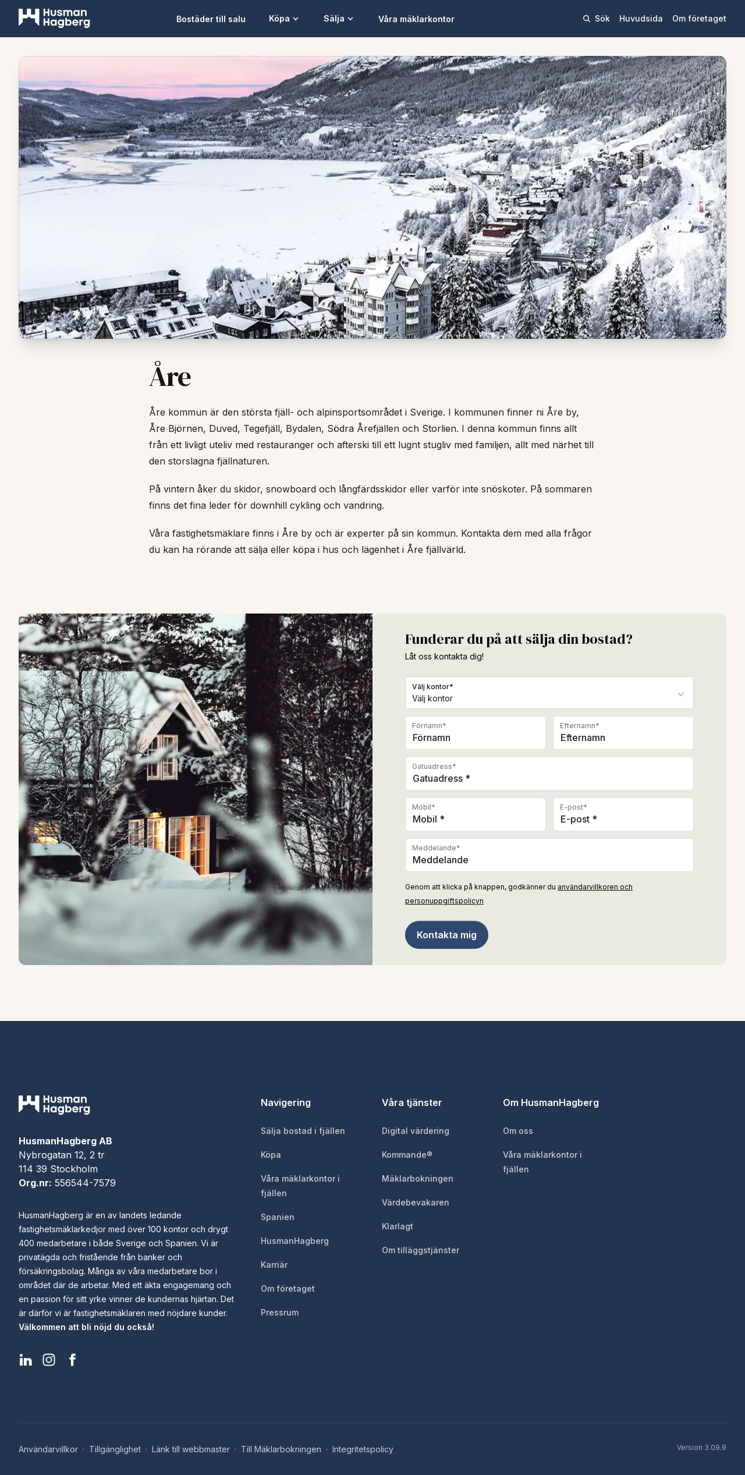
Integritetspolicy (362, 1449)
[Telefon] (475, 814)
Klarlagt (397, 1226)
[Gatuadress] (549, 773)
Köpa (284, 18)
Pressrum (280, 1312)
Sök (596, 18)
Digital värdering (415, 1131)
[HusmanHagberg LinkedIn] (26, 1360)
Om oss (518, 1131)
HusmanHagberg (295, 1241)
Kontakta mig (447, 935)
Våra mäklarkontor (416, 19)
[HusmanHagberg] (54, 19)
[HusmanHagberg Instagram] (49, 1360)
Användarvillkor (48, 1449)
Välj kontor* (432, 686)
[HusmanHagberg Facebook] (72, 1360)
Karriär (274, 1265)
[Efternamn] (623, 733)
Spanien (278, 1217)
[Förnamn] (475, 733)
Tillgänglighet (115, 1449)
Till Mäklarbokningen (281, 1449)
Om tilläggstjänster (420, 1250)
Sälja (339, 18)
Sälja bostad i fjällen (303, 1131)
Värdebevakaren (415, 1202)
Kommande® (407, 1155)
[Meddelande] (549, 855)
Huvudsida (641, 18)
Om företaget (699, 18)
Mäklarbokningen (417, 1178)
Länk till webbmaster (191, 1449)
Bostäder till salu (211, 19)
